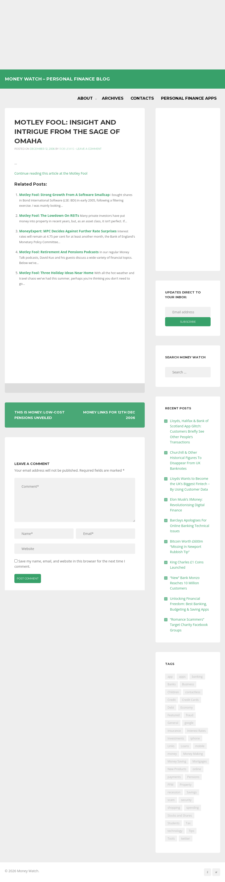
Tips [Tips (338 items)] (191, 831)
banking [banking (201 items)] (197, 677)
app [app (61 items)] (170, 677)
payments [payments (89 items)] (174, 777)
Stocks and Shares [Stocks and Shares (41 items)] (179, 815)
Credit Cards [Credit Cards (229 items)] (190, 700)
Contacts (142, 98)
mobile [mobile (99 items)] (199, 746)
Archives (112, 98)
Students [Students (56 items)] (173, 823)
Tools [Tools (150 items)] (171, 838)
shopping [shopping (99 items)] (173, 808)
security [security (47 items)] (186, 800)
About (85, 98)
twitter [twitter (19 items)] (185, 838)
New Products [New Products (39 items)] (176, 769)
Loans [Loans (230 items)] (185, 746)
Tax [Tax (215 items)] (188, 823)
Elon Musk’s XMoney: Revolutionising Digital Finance (187, 504)
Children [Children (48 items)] (173, 692)
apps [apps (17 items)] (182, 677)
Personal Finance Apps (189, 98)
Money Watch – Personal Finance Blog (57, 79)
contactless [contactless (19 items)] (192, 692)
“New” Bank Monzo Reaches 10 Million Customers (185, 583)
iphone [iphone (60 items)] (195, 738)
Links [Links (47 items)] (170, 746)
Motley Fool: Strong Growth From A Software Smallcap (64, 194)
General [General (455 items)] (172, 723)
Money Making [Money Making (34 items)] (193, 754)
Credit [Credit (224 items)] (171, 700)
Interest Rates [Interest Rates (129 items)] (196, 731)
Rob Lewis (66, 148)
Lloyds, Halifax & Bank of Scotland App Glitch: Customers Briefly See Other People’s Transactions (189, 431)
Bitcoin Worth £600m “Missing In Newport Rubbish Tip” (186, 546)
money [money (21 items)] (172, 754)
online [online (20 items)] (197, 769)
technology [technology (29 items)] (174, 831)
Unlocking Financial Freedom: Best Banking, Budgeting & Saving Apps (189, 604)
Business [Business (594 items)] (188, 684)
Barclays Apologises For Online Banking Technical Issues (189, 525)
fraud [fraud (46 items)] (189, 715)
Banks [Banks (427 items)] (171, 684)
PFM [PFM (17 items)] (170, 785)
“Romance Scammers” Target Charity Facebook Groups (189, 624)
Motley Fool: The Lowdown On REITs (49, 215)
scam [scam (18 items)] (170, 800)
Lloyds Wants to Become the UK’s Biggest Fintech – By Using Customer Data (190, 484)
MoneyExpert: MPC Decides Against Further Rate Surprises (67, 231)
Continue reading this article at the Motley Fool (50, 173)
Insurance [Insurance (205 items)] (174, 731)
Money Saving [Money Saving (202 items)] (176, 761)
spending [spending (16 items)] (192, 808)
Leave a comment (89, 148)
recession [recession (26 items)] (173, 792)
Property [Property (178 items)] (185, 785)
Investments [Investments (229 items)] (175, 738)
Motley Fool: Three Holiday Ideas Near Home (56, 272)
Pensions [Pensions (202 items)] (193, 777)
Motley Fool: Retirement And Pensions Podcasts (59, 252)
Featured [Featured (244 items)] (173, 715)
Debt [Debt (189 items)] (170, 707)
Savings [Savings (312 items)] (192, 792)
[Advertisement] (112, 34)
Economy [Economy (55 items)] (186, 707)
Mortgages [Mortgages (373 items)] (199, 761)
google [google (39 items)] (189, 723)
